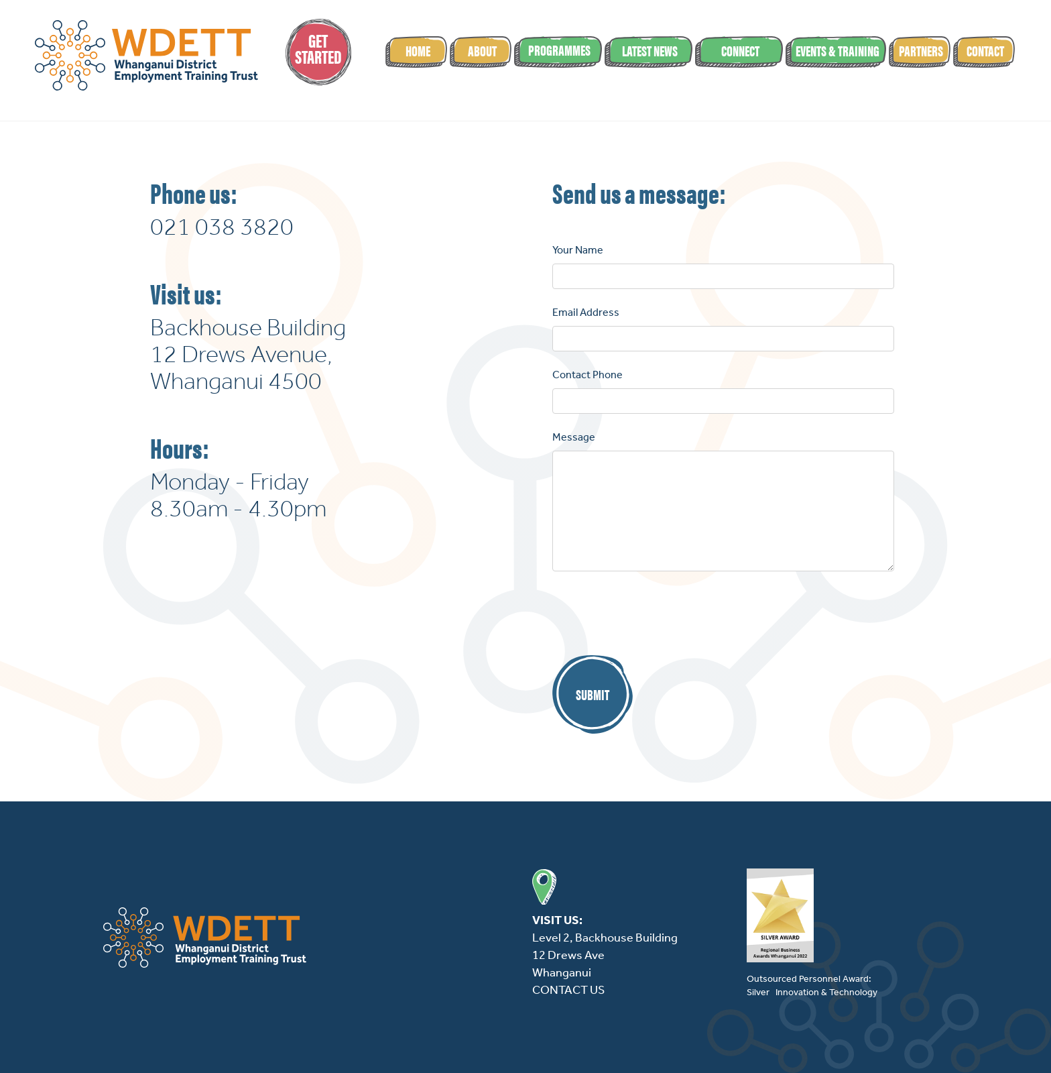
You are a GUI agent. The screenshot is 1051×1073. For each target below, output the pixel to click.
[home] (146, 55)
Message (573, 437)
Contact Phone (587, 374)
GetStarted (318, 47)
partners (921, 50)
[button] (558, 52)
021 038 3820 (222, 227)
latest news (650, 50)
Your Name (577, 249)
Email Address (585, 312)
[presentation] (654, 614)
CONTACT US (568, 989)
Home (418, 50)
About (482, 50)
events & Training (837, 50)
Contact (985, 50)
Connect (740, 50)
